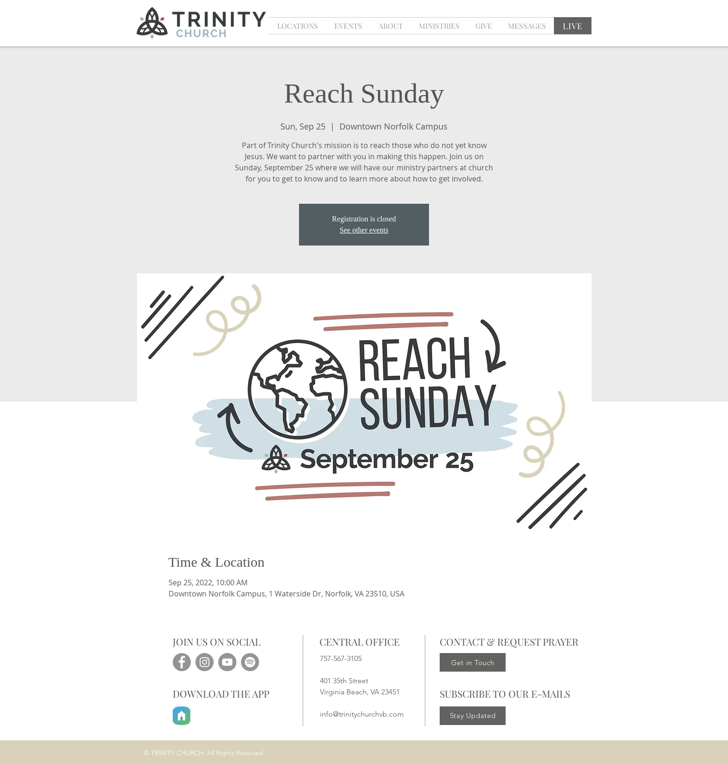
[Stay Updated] (473, 715)
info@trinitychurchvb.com (362, 714)
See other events (364, 230)
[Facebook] (182, 662)
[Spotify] (250, 662)
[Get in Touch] (473, 662)
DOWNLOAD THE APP (221, 693)
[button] (348, 26)
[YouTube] (227, 662)
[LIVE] (573, 25)
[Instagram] (204, 662)
